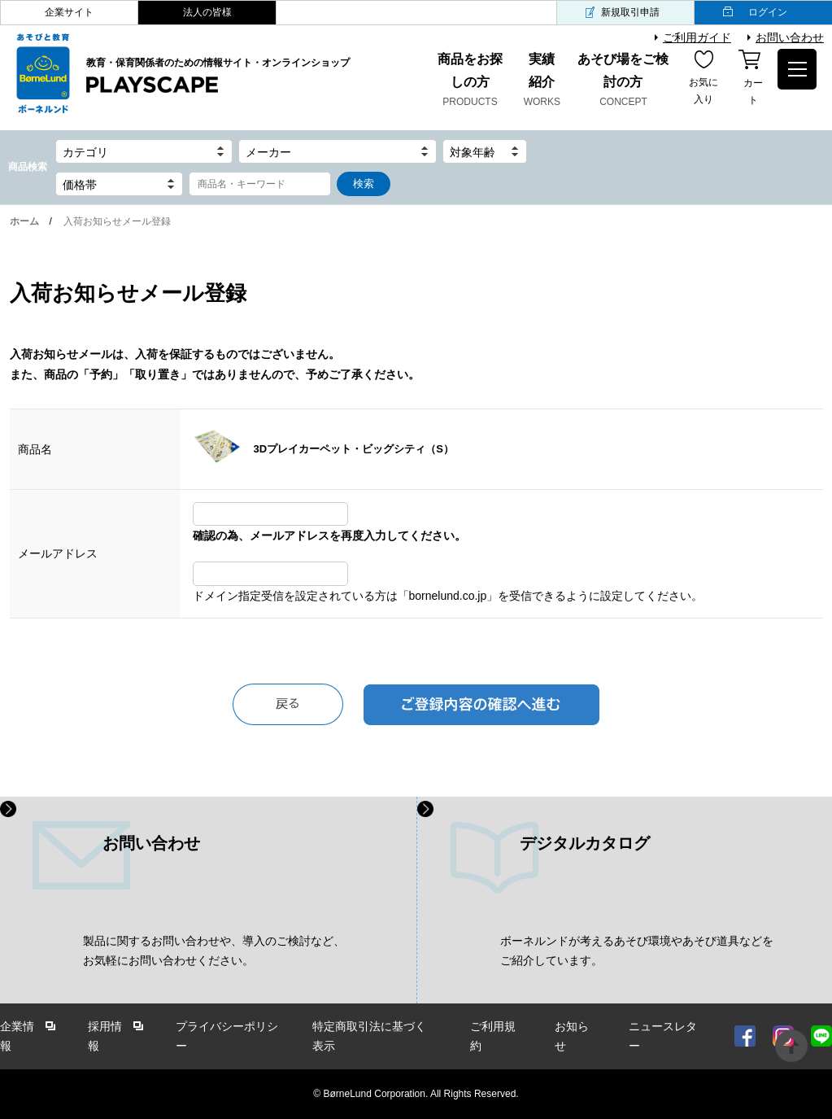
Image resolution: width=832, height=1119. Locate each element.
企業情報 (17, 1036)
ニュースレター (663, 1036)
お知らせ (572, 1036)
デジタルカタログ (585, 843)
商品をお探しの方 (469, 81)
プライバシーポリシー (227, 1036)
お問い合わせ (790, 37)
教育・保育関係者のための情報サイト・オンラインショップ (218, 76)
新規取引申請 (630, 12)
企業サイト (69, 12)
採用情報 (105, 1036)
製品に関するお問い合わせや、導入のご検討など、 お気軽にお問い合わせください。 (214, 951)
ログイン (767, 12)
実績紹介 (542, 81)
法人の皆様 (207, 12)
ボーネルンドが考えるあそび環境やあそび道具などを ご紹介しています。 (636, 951)
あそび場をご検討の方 (623, 81)
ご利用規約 (493, 1036)
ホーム (24, 221)
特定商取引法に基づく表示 (369, 1036)
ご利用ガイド (697, 37)
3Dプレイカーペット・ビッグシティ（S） (354, 449)
